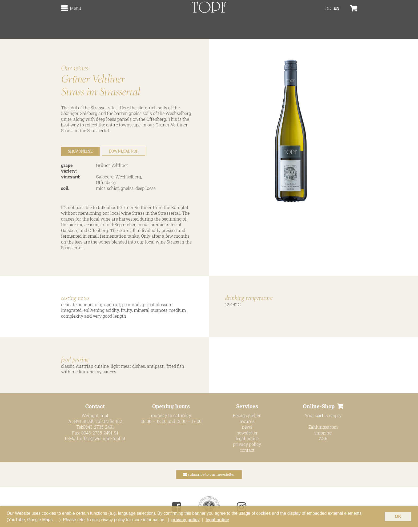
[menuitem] (328, 20)
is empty (328, 415)
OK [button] (398, 516)
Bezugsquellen (247, 415)
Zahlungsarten (323, 427)
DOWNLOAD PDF (123, 151)
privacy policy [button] (185, 519)
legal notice (247, 438)
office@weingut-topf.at (103, 438)
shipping (323, 433)
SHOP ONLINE (80, 151)
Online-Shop (319, 406)
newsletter (247, 433)
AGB (323, 438)
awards (247, 421)
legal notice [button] (217, 519)
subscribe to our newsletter (209, 474)
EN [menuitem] (336, 20)
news (247, 427)
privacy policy (247, 444)
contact (247, 450)
